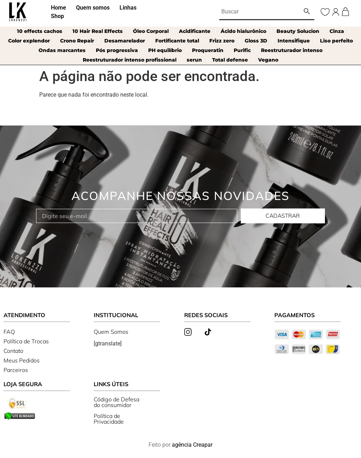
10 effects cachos (39, 31)
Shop (57, 16)
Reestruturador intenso (291, 50)
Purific (242, 50)
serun (194, 60)
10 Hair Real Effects (97, 31)
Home (58, 7)
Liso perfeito (336, 41)
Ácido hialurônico (243, 31)
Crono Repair (77, 41)
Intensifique (294, 41)
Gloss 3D (256, 41)
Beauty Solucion (297, 31)
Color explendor (29, 41)
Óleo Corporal (151, 31)
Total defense (230, 60)
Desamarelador (124, 41)
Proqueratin (207, 50)
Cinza (337, 31)
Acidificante (194, 31)
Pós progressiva (117, 50)
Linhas (128, 7)
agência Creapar (192, 444)
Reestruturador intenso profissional (129, 60)
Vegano (268, 60)
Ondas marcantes (62, 50)
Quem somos (93, 7)
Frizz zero (221, 41)
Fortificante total (177, 41)
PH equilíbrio (165, 50)
